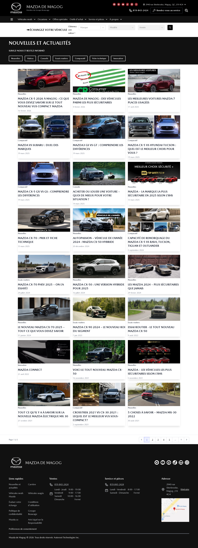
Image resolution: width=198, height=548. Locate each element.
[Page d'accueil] (15, 462)
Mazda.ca (13, 519)
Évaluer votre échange (15, 504)
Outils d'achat (78, 19)
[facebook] (169, 462)
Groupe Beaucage (32, 512)
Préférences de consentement (23, 529)
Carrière (32, 484)
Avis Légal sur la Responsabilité (35, 521)
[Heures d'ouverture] (164, 4)
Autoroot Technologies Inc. (66, 537)
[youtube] (163, 462)
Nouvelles (15, 58)
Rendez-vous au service (166, 11)
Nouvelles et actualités (14, 486)
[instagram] (187, 462)
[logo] (16, 8)
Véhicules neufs (26, 19)
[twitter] (157, 462)
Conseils (44, 58)
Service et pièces (97, 19)
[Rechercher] (186, 10)
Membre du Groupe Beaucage (37, 10)
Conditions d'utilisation (33, 504)
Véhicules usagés (36, 493)
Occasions (44, 19)
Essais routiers (61, 58)
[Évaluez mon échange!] (170, 27)
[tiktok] (175, 462)
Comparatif (80, 58)
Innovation (118, 58)
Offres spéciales (60, 19)
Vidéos (30, 58)
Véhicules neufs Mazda (16, 495)
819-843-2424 (138, 10)
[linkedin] (181, 462)
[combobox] (80, 27)
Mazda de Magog (44, 6)
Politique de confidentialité (15, 512)
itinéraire (185, 489)
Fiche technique (99, 58)
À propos (115, 19)
